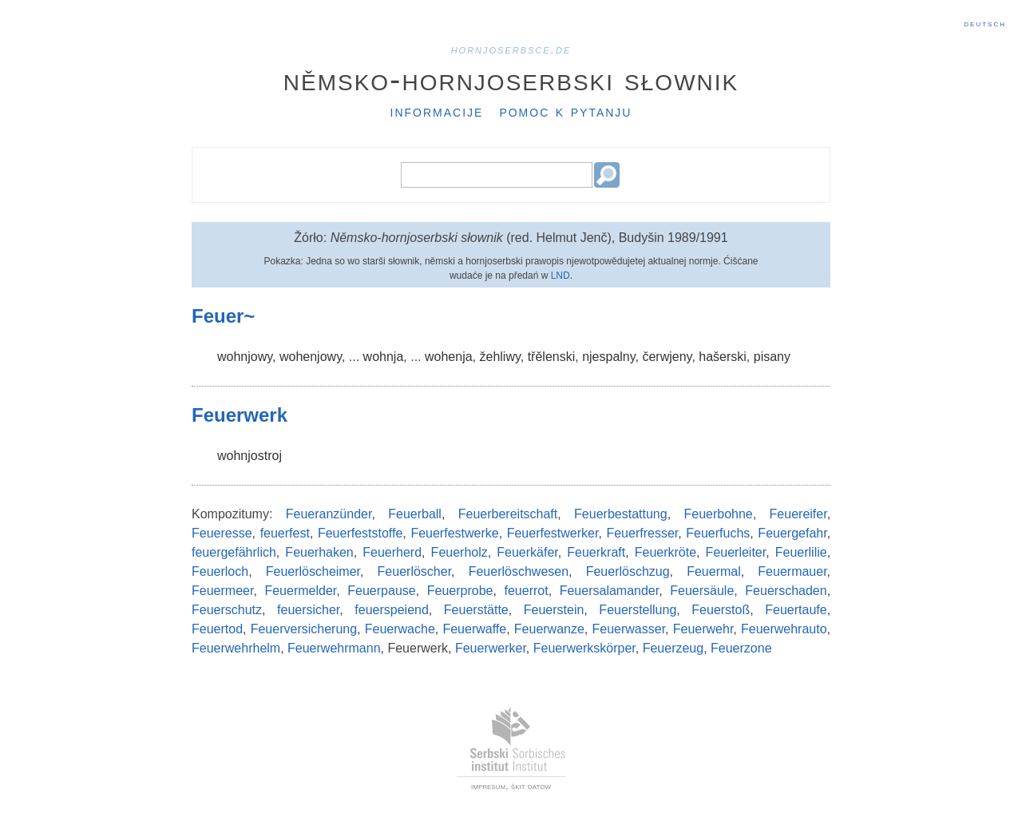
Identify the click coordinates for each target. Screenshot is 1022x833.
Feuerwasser (629, 629)
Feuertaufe (795, 610)
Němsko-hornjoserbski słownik (511, 79)
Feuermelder (300, 590)
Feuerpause (381, 590)
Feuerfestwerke (454, 533)
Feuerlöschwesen (518, 571)
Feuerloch (220, 571)
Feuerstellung (637, 610)
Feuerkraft (596, 552)
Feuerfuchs (718, 533)
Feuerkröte (665, 552)
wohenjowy (310, 356)
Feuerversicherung (304, 629)
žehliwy (499, 356)
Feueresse (222, 533)
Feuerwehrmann (334, 648)
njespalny (608, 356)
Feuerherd (392, 552)
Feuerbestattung (620, 514)
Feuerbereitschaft (508, 514)
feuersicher (308, 610)
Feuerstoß (720, 610)
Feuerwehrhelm (236, 648)
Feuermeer (222, 590)
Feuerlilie (801, 552)
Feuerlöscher (415, 571)
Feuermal (714, 571)
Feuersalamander (610, 590)
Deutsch (985, 23)
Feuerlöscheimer (313, 571)
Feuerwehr (703, 629)
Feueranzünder (329, 514)
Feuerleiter (736, 552)
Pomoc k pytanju (565, 111)
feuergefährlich (234, 552)
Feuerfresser (642, 533)
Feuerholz (459, 552)
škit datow (531, 785)
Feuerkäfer (527, 552)
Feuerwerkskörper (584, 648)
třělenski (552, 356)
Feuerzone (741, 648)
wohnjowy (244, 356)
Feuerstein (554, 610)
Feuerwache (400, 629)
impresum (488, 785)
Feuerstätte (476, 610)
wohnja (383, 356)
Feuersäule (702, 590)
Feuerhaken (319, 552)
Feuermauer (792, 571)
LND (560, 275)
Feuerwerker (490, 648)
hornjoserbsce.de (511, 49)
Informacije (437, 111)
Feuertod (217, 629)
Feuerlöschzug (628, 571)
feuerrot (527, 590)
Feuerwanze (549, 629)
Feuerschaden (785, 590)
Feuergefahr (792, 533)
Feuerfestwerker (553, 533)
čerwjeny (666, 356)
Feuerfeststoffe (360, 533)
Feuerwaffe (474, 629)
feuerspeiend (392, 610)
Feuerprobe (460, 590)
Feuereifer (798, 514)
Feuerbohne (717, 514)
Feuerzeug (673, 648)
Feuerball (415, 514)
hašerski (723, 356)
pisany (772, 356)
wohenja (449, 356)
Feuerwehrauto (784, 629)
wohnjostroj (249, 455)
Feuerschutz (227, 610)
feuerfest (285, 533)
